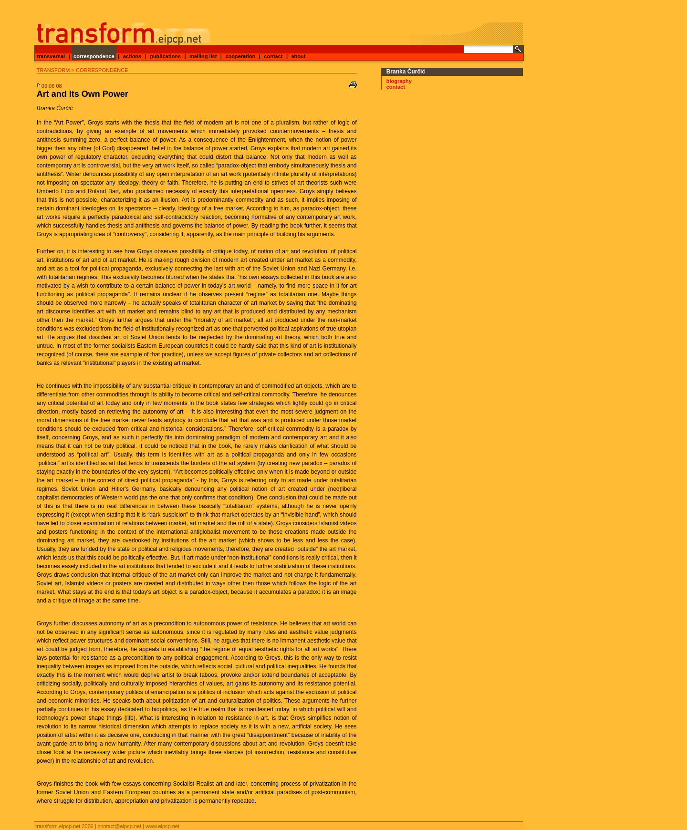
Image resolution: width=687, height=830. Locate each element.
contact (273, 56)
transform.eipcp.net (57, 826)
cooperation (240, 56)
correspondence (93, 56)
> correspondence (100, 70)
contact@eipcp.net (119, 826)
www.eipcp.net (162, 826)
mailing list (203, 56)
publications (165, 56)
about (298, 56)
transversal (51, 56)
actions (132, 56)
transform (53, 70)
